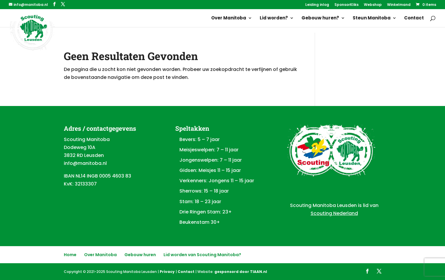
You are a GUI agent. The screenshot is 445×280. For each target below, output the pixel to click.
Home (70, 255)
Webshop (373, 5)
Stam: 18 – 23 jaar (200, 201)
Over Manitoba (228, 18)
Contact (414, 18)
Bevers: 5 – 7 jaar (199, 139)
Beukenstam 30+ (199, 222)
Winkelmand (399, 5)
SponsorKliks (346, 5)
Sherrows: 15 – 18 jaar (204, 191)
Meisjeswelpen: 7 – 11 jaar (209, 149)
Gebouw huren (140, 255)
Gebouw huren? (320, 18)
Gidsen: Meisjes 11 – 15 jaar (210, 170)
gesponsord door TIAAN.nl (240, 271)
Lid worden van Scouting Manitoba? (202, 255)
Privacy (167, 271)
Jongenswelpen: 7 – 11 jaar (210, 160)
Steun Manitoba (372, 18)
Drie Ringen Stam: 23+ (205, 211)
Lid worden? (274, 18)
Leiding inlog (317, 5)
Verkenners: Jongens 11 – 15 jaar (216, 180)
